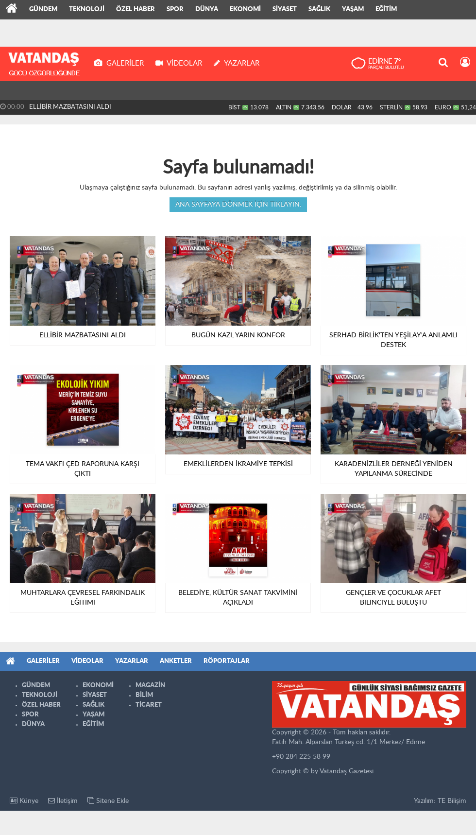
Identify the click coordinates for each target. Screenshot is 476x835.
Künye (24, 800)
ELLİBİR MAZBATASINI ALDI (70, 107)
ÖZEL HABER (135, 9)
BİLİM (144, 695)
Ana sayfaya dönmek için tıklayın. (238, 204)
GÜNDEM (43, 9)
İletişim (63, 800)
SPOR (175, 9)
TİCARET (149, 705)
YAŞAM (353, 9)
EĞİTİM (386, 9)
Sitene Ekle (108, 800)
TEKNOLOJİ (86, 9)
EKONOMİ (245, 9)
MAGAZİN (150, 685)
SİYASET (284, 9)
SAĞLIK (319, 9)
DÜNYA (206, 9)
